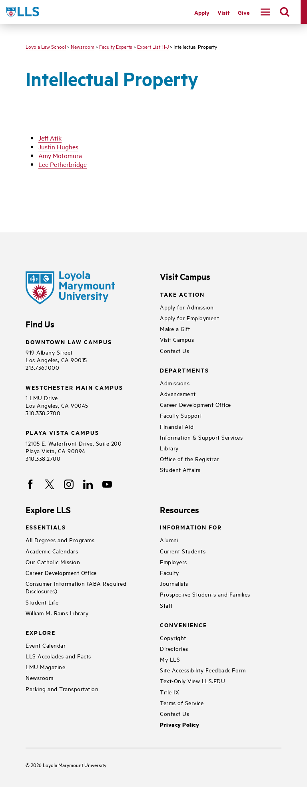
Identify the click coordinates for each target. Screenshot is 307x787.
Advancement (178, 393)
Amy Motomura (60, 155)
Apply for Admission (187, 307)
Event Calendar (46, 645)
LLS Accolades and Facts (58, 656)
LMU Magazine (45, 666)
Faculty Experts (115, 46)
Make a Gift (175, 328)
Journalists (174, 583)
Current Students (182, 551)
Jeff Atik (50, 137)
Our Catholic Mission (53, 561)
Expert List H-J (153, 46)
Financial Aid (177, 426)
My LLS (170, 659)
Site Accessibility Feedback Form (202, 670)
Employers (173, 561)
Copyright (173, 637)
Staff (166, 605)
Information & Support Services (201, 437)
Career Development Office (195, 404)
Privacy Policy (179, 724)
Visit (223, 12)
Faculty (169, 572)
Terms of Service (181, 702)
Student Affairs (180, 469)
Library (169, 448)
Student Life (42, 602)
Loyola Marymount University (68, 764)
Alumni (169, 539)
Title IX (169, 692)
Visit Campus (177, 339)
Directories (174, 648)
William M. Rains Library (57, 613)
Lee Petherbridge (62, 164)
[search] (284, 12)
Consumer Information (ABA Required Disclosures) (76, 587)
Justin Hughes (58, 146)
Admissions (174, 383)
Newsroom (82, 46)
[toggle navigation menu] (265, 12)
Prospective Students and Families (205, 594)
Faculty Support (181, 415)
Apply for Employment (189, 317)
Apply (201, 12)
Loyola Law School (46, 46)
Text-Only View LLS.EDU (192, 680)
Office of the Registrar (189, 458)
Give (243, 12)
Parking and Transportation (62, 688)
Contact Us (174, 350)
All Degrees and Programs (60, 539)
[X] (49, 484)
